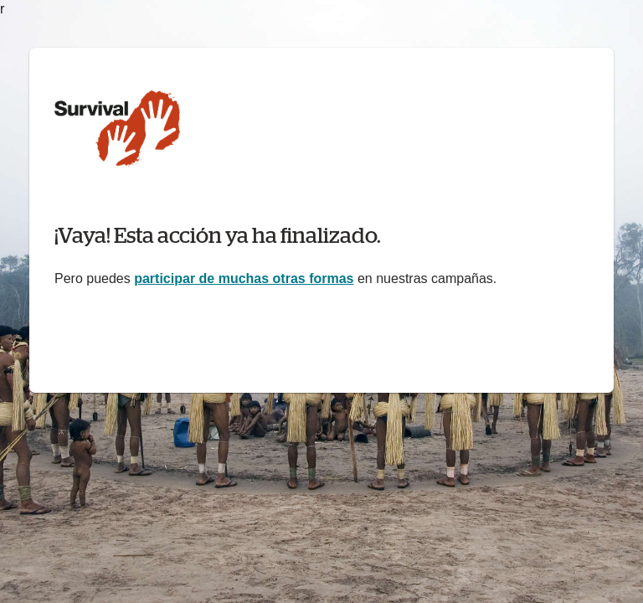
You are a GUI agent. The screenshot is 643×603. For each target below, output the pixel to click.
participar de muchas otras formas (243, 278)
